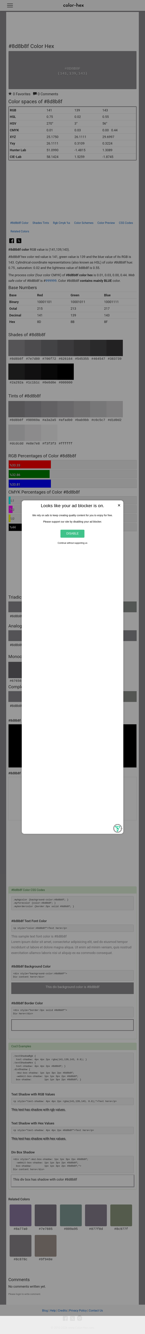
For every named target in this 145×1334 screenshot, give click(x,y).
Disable (72, 533)
